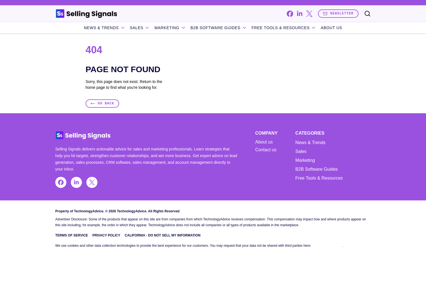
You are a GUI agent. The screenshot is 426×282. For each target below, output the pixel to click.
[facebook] (290, 14)
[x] (309, 14)
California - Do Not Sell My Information (163, 235)
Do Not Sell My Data (327, 246)
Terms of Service (71, 235)
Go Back (102, 103)
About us (264, 142)
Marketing (170, 27)
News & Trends (105, 27)
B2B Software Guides (219, 27)
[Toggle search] (367, 13)
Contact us (265, 150)
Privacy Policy (106, 235)
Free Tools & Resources (284, 27)
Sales (140, 27)
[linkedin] (299, 14)
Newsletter (338, 13)
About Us (331, 28)
